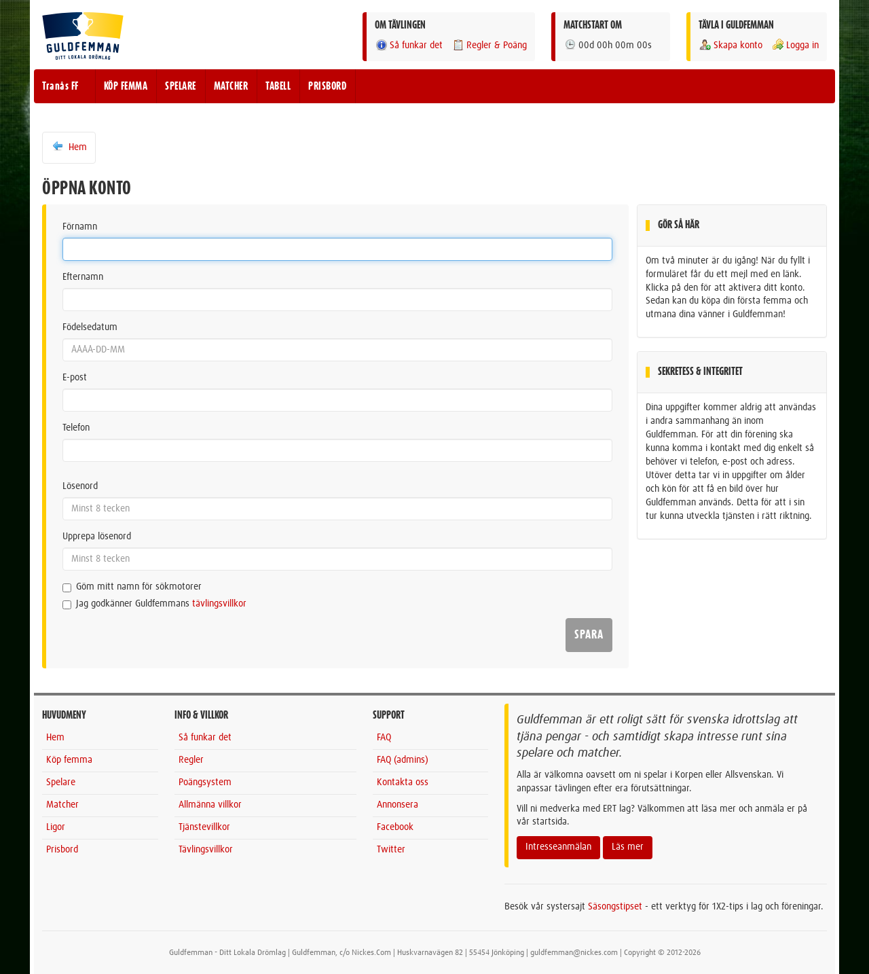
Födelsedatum (89, 327)
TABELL (278, 86)
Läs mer (628, 847)
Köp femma (69, 760)
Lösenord (80, 486)
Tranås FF (60, 86)
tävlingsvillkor (219, 604)
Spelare (60, 782)
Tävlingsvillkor (206, 849)
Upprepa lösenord (96, 536)
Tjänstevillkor (204, 827)
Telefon (76, 428)
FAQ (384, 737)
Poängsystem (205, 782)
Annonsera (397, 805)
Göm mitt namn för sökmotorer (132, 587)
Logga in (795, 45)
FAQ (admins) (402, 760)
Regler (191, 760)
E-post (74, 377)
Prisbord (62, 849)
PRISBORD (327, 86)
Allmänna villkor (210, 805)
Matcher (62, 805)
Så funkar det (409, 45)
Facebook (395, 827)
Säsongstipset (615, 907)
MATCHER (231, 86)
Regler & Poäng (489, 45)
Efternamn (82, 277)
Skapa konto (730, 45)
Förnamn (79, 227)
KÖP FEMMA (126, 86)
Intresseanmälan (558, 847)
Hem (69, 147)
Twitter (391, 849)
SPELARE (180, 86)
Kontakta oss (402, 782)
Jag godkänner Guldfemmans (154, 604)
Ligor (55, 827)
